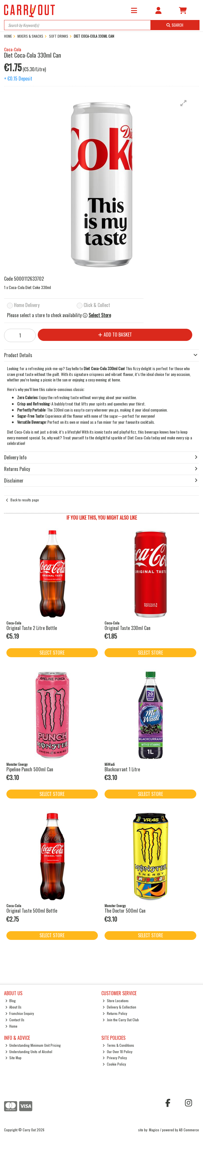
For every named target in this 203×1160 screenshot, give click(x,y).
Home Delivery (26, 305)
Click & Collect (97, 305)
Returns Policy (115, 1013)
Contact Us (15, 1019)
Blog (10, 1000)
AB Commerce (189, 1129)
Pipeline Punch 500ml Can (29, 769)
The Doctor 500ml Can (125, 910)
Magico (154, 1129)
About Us (13, 1006)
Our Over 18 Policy (117, 1051)
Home (11, 1026)
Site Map (13, 1057)
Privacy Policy (115, 1057)
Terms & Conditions (118, 1045)
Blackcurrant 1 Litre (122, 769)
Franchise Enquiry (19, 1013)
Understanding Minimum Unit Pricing (33, 1045)
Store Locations (116, 1000)
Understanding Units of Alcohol (29, 1051)
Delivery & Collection (119, 1006)
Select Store (100, 315)
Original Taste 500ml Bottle (31, 910)
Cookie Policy (114, 1064)
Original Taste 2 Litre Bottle (31, 627)
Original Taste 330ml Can (127, 627)
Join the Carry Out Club (121, 1019)
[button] (183, 103)
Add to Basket (115, 334)
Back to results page (24, 499)
